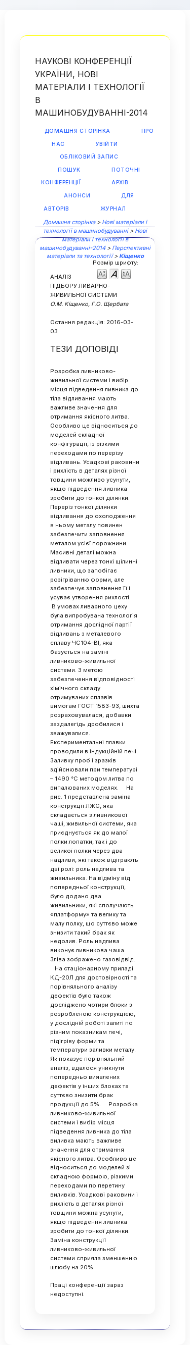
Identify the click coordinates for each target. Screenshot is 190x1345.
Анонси (77, 195)
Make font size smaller (102, 273)
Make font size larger (126, 273)
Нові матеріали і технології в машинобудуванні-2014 (93, 239)
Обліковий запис (89, 156)
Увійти (107, 144)
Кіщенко (131, 256)
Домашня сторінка (77, 131)
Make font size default (114, 273)
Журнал (113, 208)
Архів (120, 182)
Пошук (69, 170)
